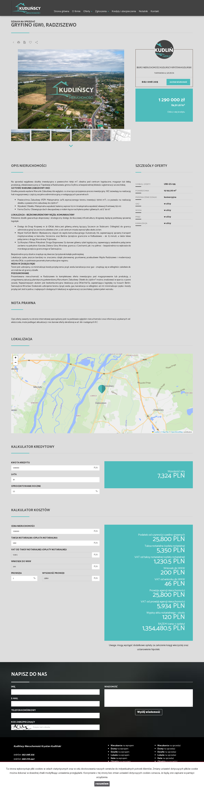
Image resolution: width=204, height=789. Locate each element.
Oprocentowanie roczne (26, 486)
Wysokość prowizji (53, 573)
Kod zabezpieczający (23, 722)
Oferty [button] (87, 11)
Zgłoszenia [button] (102, 11)
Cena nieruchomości (23, 526)
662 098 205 (150, 82)
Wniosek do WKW (21, 561)
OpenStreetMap (177, 432)
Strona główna (61, 11)
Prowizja (16, 573)
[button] (20, 89)
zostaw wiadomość (178, 82)
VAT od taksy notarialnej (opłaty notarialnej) (39, 549)
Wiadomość (111, 686)
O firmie (76, 11)
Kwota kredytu (20, 462)
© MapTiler (165, 432)
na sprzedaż (169, 745)
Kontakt (155, 11)
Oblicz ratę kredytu (176, 112)
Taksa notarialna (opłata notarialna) (34, 538)
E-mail (14, 698)
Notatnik (143, 11)
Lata (14, 474)
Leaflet (155, 432)
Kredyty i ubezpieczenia (124, 11)
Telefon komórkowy (23, 710)
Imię (13, 686)
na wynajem (122, 745)
